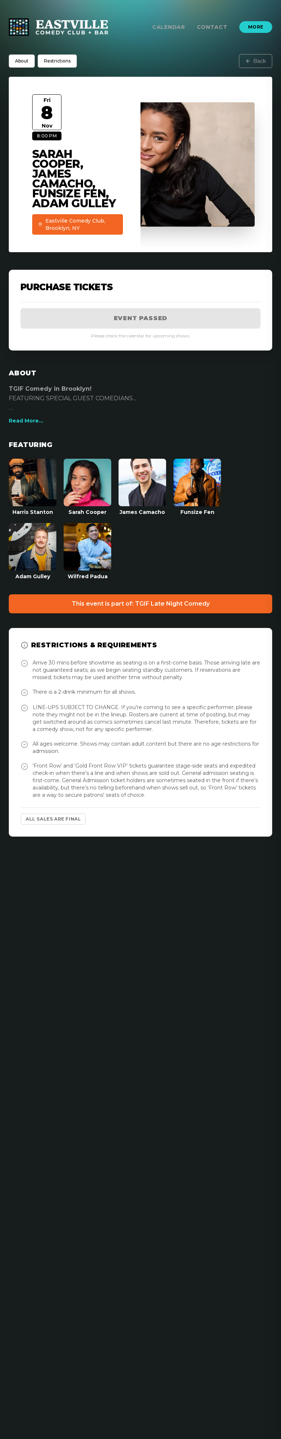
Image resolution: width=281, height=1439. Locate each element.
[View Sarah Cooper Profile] (87, 487)
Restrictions (57, 61)
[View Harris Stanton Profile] (32, 487)
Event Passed (141, 318)
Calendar (168, 27)
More (255, 27)
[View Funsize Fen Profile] (197, 487)
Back (255, 61)
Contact (212, 27)
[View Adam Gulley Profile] (32, 551)
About (22, 61)
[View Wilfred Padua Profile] (87, 551)
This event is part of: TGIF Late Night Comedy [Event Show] (141, 603)
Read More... (26, 420)
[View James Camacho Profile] (142, 487)
